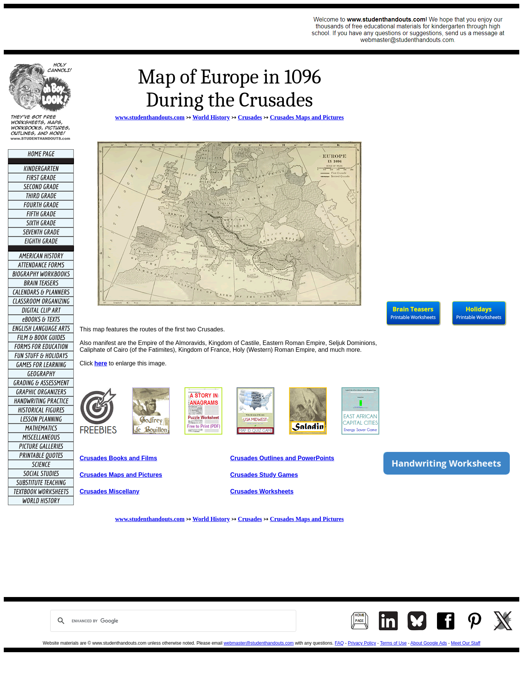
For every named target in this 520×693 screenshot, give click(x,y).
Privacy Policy (362, 643)
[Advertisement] (145, 29)
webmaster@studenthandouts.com (259, 643)
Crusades (250, 117)
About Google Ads (429, 643)
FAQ (339, 643)
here (100, 363)
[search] (172, 620)
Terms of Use (393, 643)
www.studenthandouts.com (150, 117)
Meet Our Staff (465, 643)
